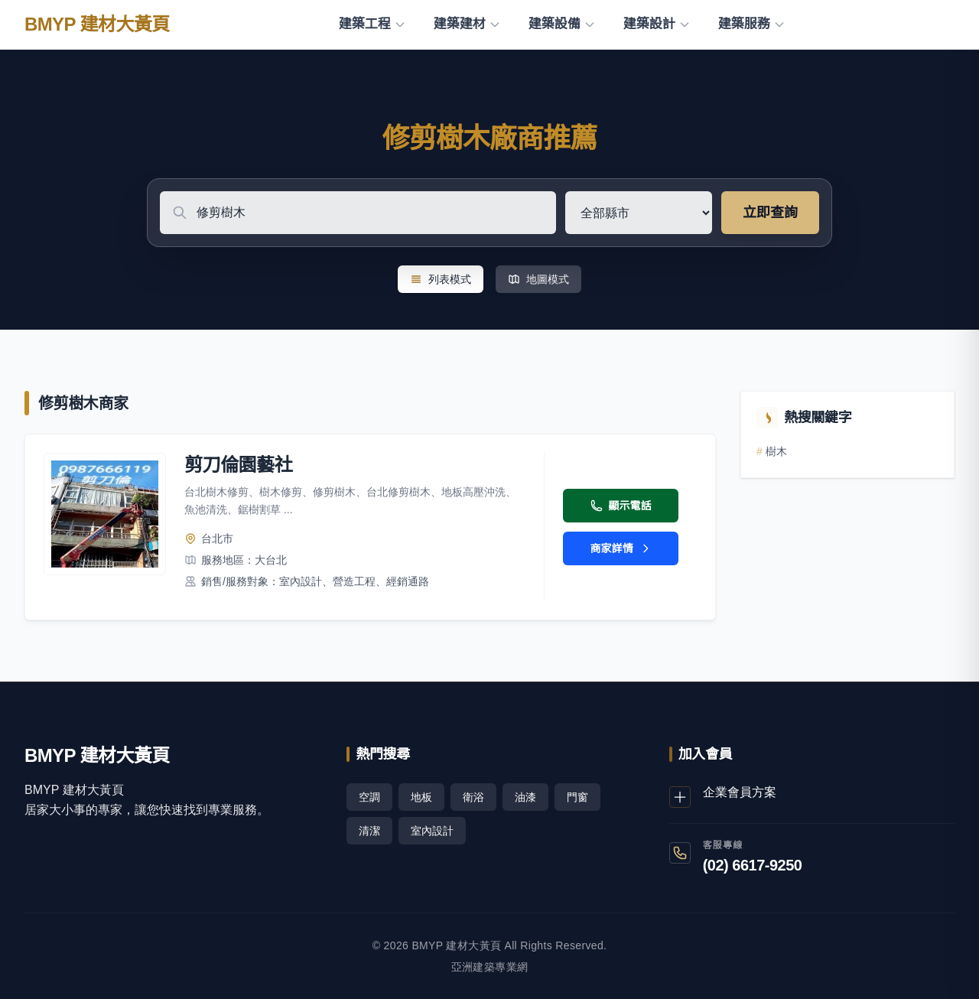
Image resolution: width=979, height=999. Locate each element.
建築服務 (751, 24)
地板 (421, 797)
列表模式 (440, 279)
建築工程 (372, 24)
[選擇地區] (638, 212)
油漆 (525, 797)
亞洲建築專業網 (489, 967)
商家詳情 (621, 548)
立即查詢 (770, 212)
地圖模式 (538, 279)
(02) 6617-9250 (752, 865)
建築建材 (467, 24)
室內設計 (432, 831)
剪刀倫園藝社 (238, 464)
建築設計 (657, 24)
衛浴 (473, 797)
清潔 (369, 831)
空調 (369, 797)
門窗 (577, 797)
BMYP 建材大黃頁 (97, 24)
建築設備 (562, 24)
